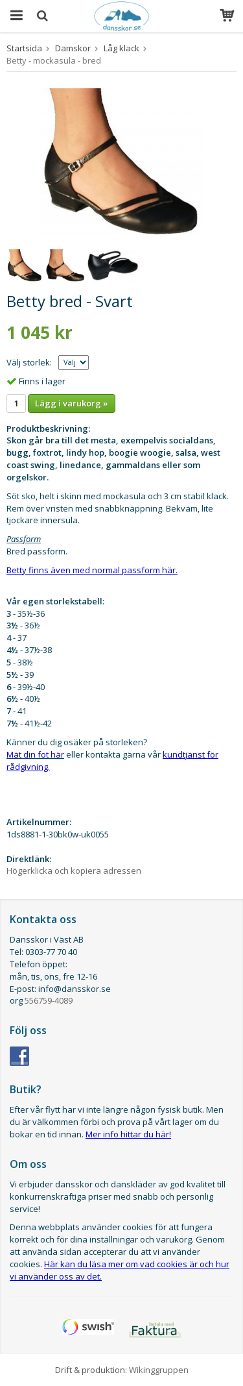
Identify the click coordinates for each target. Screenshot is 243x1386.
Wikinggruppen (159, 1370)
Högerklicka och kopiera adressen (73, 870)
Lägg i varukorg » (71, 403)
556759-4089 (49, 1000)
